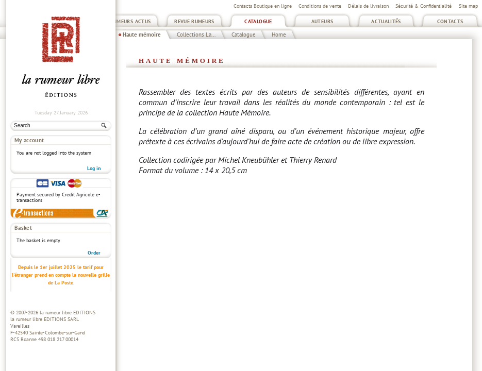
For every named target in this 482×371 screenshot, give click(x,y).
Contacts (450, 21)
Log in (94, 168)
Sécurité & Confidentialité (423, 6)
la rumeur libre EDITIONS (67, 312)
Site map (468, 6)
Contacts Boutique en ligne (263, 6)
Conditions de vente (319, 6)
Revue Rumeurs (194, 21)
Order (94, 252)
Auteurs (322, 21)
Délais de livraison (368, 6)
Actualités (386, 21)
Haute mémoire (142, 34)
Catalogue (258, 21)
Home (279, 34)
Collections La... (196, 34)
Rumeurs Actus (130, 21)
